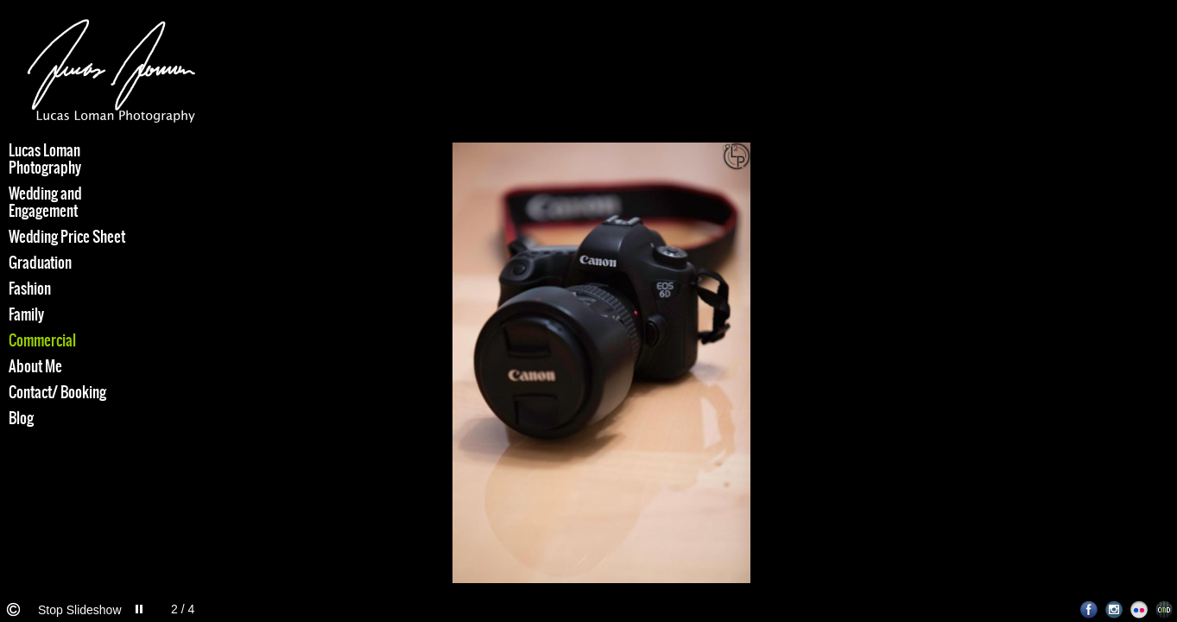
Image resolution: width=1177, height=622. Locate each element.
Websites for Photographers (1164, 609)
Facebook (1089, 609)
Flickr (1139, 609)
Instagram (1114, 609)
